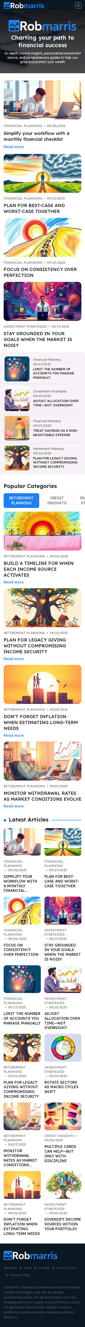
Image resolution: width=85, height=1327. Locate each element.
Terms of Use (66, 1268)
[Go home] (26, 5)
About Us (10, 1268)
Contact (44, 1268)
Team (28, 1268)
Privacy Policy (20, 1275)
